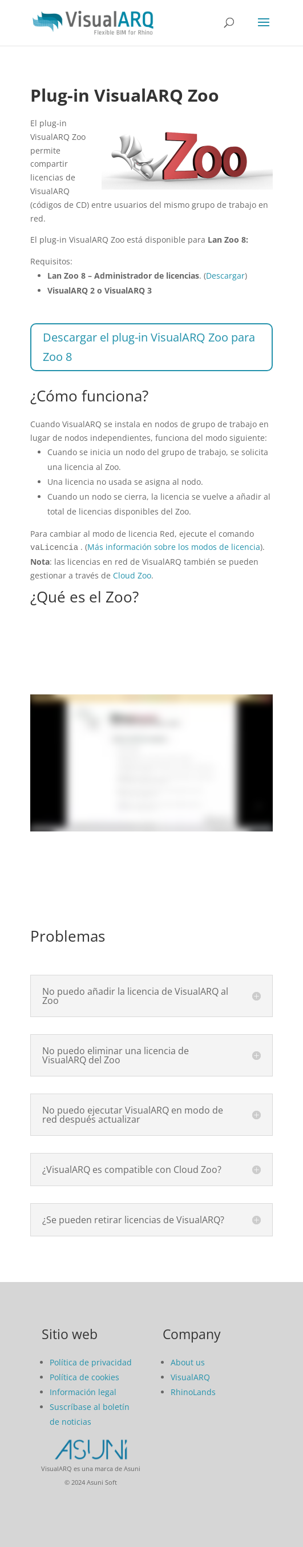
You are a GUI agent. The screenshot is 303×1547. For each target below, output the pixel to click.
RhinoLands (193, 1390)
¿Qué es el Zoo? (84, 595)
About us (188, 1361)
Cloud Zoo (132, 574)
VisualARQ (190, 1376)
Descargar (225, 275)
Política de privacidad (91, 1361)
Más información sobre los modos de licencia (173, 546)
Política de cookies (84, 1376)
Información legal (83, 1390)
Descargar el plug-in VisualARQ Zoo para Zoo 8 (149, 347)
